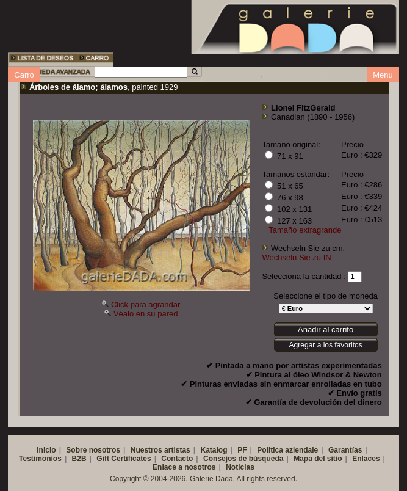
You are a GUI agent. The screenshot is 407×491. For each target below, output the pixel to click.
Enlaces (366, 458)
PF (242, 450)
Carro (24, 74)
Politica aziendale (287, 450)
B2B (79, 458)
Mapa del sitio (318, 458)
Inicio (46, 450)
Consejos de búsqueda (243, 458)
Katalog (213, 450)
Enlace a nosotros (184, 467)
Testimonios (40, 458)
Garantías (345, 450)
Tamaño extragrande (304, 230)
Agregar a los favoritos (325, 345)
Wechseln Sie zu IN (296, 257)
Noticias (240, 467)
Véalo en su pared (145, 313)
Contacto (177, 458)
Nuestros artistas (160, 450)
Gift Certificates (123, 458)
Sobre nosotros (93, 450)
